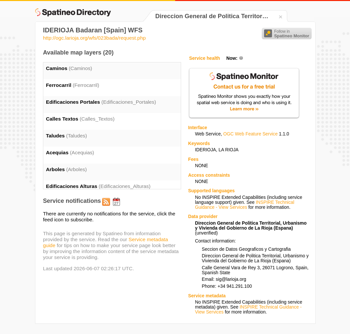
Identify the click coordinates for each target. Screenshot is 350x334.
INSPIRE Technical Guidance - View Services (244, 205)
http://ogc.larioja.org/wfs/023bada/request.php (94, 38)
